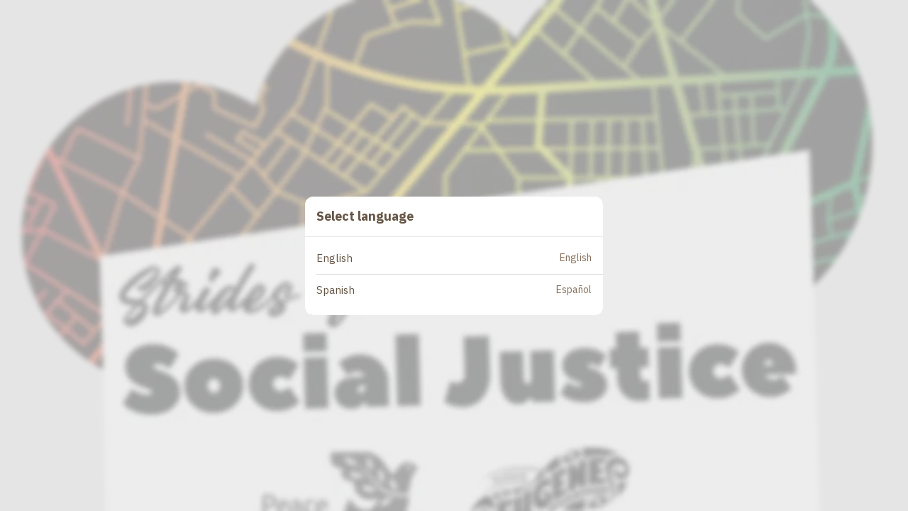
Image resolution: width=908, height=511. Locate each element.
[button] (459, 259)
